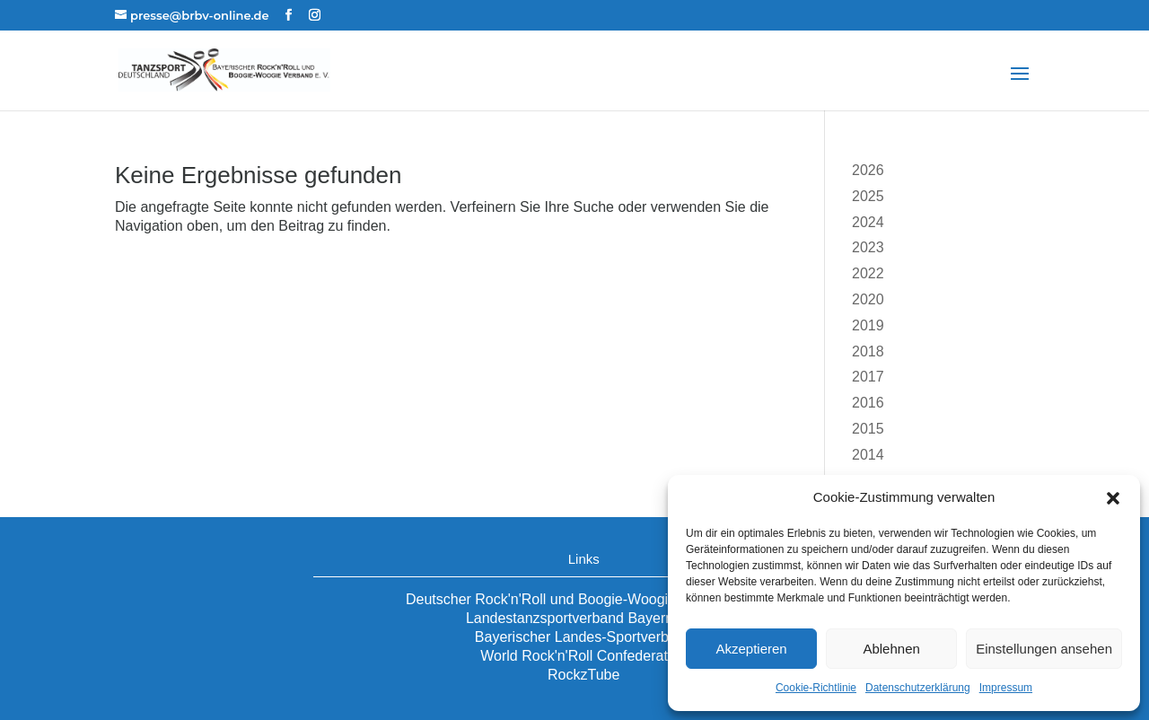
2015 (868, 428)
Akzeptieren (750, 648)
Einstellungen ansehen (1044, 648)
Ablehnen (891, 648)
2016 (868, 402)
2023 (868, 247)
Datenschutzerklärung (917, 687)
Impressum (1005, 687)
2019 (868, 325)
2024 (868, 222)
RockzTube (583, 674)
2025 (868, 196)
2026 (868, 170)
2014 (868, 454)
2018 (868, 351)
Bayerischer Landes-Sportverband (584, 637)
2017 (868, 376)
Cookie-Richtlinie (816, 687)
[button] (1113, 498)
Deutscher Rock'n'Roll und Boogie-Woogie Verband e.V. (584, 599)
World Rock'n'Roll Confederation (583, 655)
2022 (868, 273)
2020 (868, 299)
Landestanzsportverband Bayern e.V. (584, 618)
